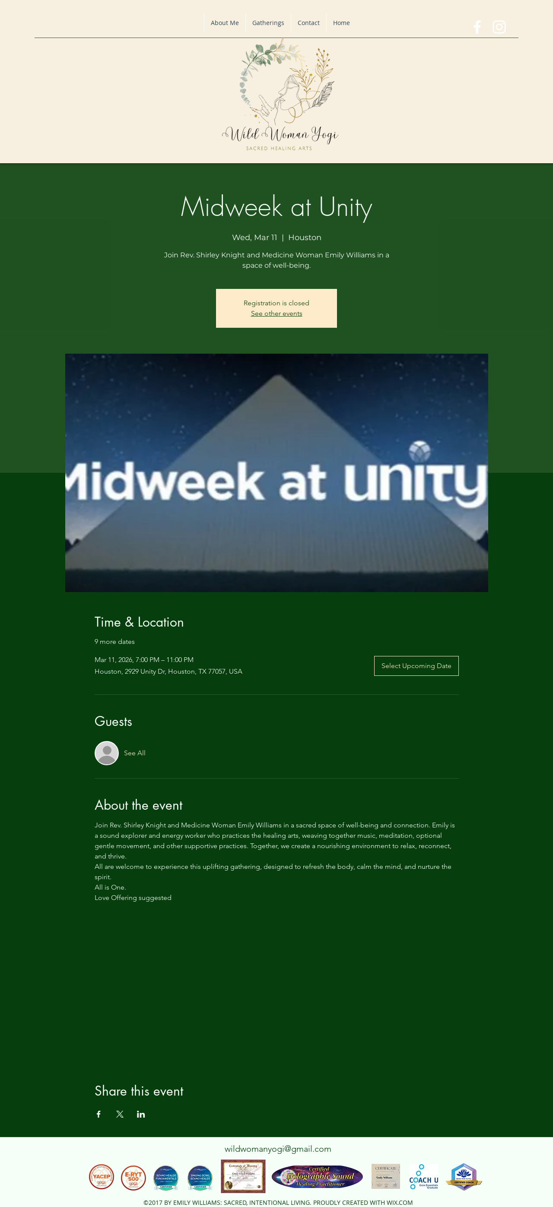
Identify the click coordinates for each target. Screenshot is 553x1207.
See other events (276, 313)
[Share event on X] (120, 1114)
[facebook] (477, 27)
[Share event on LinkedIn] (141, 1114)
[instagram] (499, 27)
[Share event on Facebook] (99, 1114)
